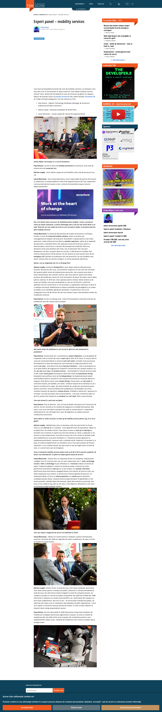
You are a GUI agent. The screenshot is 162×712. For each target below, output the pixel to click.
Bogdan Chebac (111, 41)
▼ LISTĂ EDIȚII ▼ (81, 9)
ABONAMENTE (79, 4)
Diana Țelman (110, 57)
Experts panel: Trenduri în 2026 (115, 236)
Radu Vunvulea (110, 49)
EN (132, 4)
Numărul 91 (43, 15)
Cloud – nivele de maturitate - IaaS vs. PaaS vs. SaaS (118, 45)
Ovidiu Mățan (44, 27)
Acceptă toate (27, 708)
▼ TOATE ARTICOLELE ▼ (118, 60)
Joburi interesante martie (113, 232)
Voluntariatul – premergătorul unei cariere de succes (117, 53)
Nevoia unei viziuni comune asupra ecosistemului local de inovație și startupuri (116, 28)
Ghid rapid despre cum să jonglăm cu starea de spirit (117, 37)
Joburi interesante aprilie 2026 (115, 225)
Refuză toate (76, 708)
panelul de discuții (62, 96)
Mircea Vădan (110, 33)
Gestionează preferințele (130, 708)
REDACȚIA (101, 4)
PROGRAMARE (39, 38)
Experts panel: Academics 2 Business (117, 229)
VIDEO (91, 4)
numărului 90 (90, 96)
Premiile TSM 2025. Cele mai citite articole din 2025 (116, 240)
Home (36, 15)
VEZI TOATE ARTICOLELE (118, 245)
